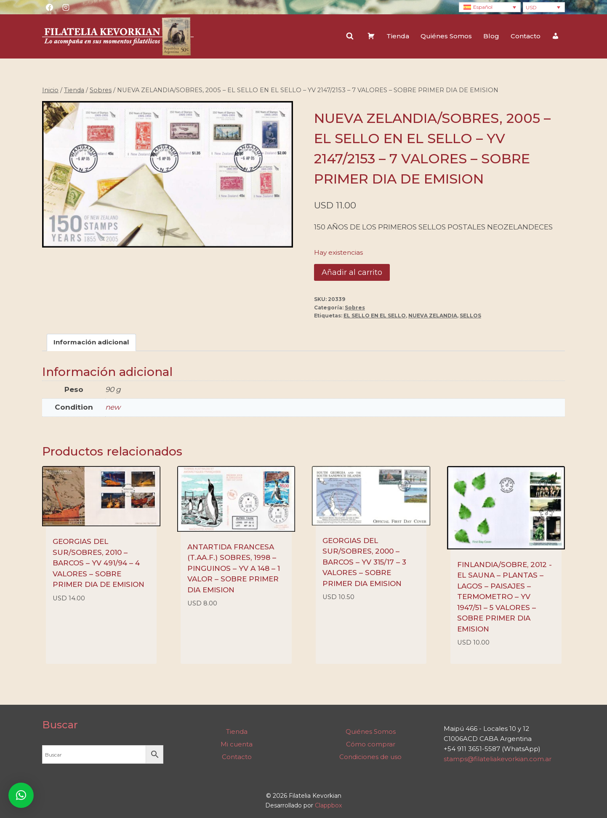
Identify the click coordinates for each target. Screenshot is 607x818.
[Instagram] (66, 7)
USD (531, 7)
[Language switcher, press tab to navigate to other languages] (490, 7)
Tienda (397, 36)
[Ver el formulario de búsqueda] (349, 36)
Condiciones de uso (370, 757)
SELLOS (470, 315)
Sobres (355, 307)
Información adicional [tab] (91, 342)
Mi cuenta (237, 744)
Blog (491, 36)
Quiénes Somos (446, 36)
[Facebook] (49, 7)
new (112, 407)
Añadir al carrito (352, 272)
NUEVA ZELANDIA (432, 315)
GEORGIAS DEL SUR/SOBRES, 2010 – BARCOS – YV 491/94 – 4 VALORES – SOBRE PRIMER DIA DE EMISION (98, 563)
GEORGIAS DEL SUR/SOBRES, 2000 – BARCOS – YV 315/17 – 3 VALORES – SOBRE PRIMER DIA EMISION (364, 562)
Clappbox (328, 805)
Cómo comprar (370, 744)
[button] (21, 795)
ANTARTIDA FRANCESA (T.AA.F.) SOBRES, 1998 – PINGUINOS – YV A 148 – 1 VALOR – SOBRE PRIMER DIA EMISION (233, 568)
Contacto (525, 36)
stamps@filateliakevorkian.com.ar (497, 759)
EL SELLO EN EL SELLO (374, 315)
